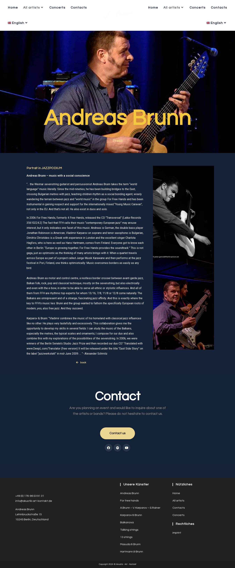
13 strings (126, 524)
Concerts (178, 502)
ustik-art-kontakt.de (39, 487)
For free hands (129, 487)
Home (176, 480)
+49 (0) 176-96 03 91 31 (29, 482)
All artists (178, 487)
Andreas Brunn (129, 480)
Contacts (178, 494)
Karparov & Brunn (131, 502)
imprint (176, 519)
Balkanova (127, 509)
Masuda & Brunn (130, 531)
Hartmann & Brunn (131, 538)
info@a (19, 487)
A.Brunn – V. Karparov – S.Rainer (140, 494)
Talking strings (129, 516)
